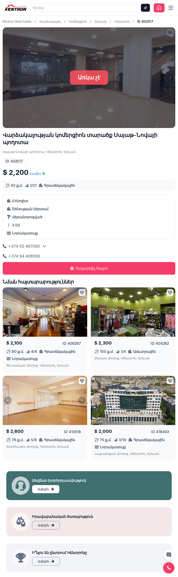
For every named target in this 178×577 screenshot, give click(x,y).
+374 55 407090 (21, 246)
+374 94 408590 (21, 256)
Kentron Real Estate (17, 21)
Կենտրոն (122, 21)
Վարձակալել (50, 21)
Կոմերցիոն (78, 21)
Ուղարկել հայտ (89, 268)
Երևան (101, 21)
